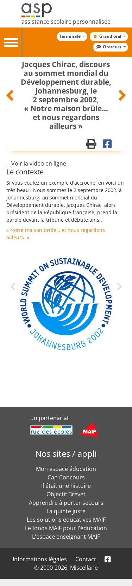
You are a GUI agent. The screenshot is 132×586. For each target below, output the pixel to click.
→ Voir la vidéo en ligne (35, 163)
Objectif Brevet (66, 494)
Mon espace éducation (66, 469)
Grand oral (107, 36)
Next (109, 285)
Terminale (70, 36)
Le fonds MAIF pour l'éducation (66, 528)
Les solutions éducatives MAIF (66, 520)
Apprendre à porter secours (66, 503)
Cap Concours (66, 477)
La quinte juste (66, 511)
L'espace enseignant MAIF (66, 536)
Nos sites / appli (66, 453)
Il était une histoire (66, 486)
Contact (85, 559)
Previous (18, 294)
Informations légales (40, 559)
